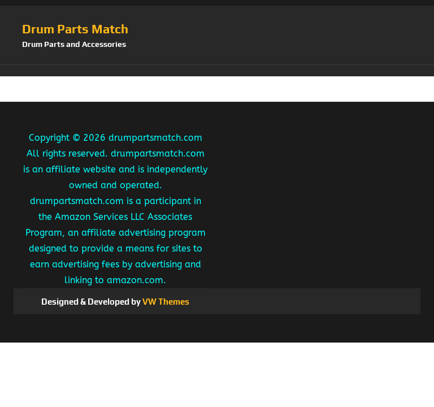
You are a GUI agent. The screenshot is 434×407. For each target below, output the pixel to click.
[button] (217, 70)
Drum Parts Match (75, 28)
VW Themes (165, 301)
